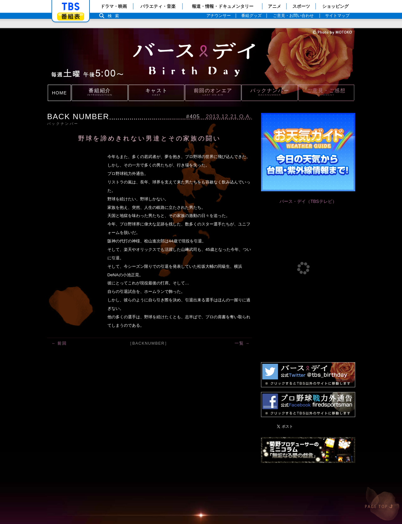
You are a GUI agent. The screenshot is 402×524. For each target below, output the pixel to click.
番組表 (70, 16)
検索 (115, 15)
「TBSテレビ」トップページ (71, 7)
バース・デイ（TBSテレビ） (308, 201)
